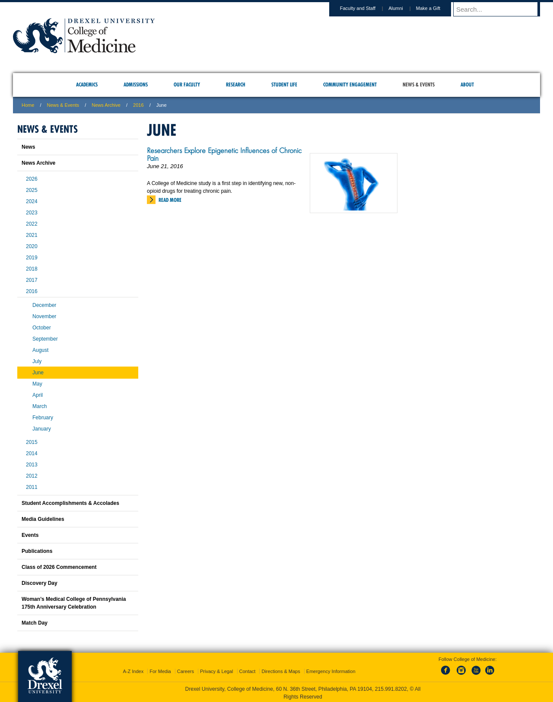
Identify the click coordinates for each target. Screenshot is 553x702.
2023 (32, 213)
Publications (37, 551)
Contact (247, 669)
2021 (32, 235)
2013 (32, 465)
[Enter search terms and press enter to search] (501, 9)
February (42, 418)
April (37, 395)
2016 (138, 105)
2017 (32, 280)
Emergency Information (331, 669)
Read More (170, 200)
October (41, 328)
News (28, 147)
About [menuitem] (467, 84)
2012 (32, 476)
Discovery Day (39, 583)
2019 (32, 258)
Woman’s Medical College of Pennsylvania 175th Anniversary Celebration (74, 603)
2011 (32, 487)
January (41, 429)
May (37, 384)
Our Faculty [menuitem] (187, 84)
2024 (32, 201)
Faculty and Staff (366, 8)
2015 (32, 442)
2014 (32, 453)
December (44, 305)
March (39, 406)
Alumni (404, 8)
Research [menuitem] (235, 84)
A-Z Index (133, 669)
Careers (185, 669)
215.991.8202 (391, 687)
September (45, 339)
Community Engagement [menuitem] (350, 84)
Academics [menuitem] (87, 84)
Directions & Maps (280, 669)
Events (30, 535)
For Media (160, 669)
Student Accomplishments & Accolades (70, 503)
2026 (32, 179)
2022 (32, 224)
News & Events (63, 105)
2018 (32, 269)
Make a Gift (436, 8)
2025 (32, 190)
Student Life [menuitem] (284, 84)
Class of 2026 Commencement (59, 567)
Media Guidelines (43, 519)
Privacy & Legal (216, 669)
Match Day (35, 623)
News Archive (106, 105)
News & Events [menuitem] (419, 84)
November (44, 316)
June (38, 373)
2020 (32, 246)
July (36, 361)
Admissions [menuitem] (136, 84)
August (40, 350)
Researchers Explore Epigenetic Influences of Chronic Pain (224, 154)
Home (28, 105)
